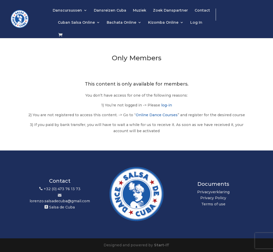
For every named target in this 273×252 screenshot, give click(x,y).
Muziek (139, 11)
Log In (196, 23)
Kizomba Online (163, 23)
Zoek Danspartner (170, 11)
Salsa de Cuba (62, 207)
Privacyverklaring (213, 192)
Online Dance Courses (157, 115)
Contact (202, 11)
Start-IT (161, 245)
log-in (166, 105)
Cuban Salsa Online (76, 23)
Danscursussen (67, 11)
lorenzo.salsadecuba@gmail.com (60, 201)
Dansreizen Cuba (110, 11)
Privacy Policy (213, 198)
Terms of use (213, 204)
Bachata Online (121, 23)
